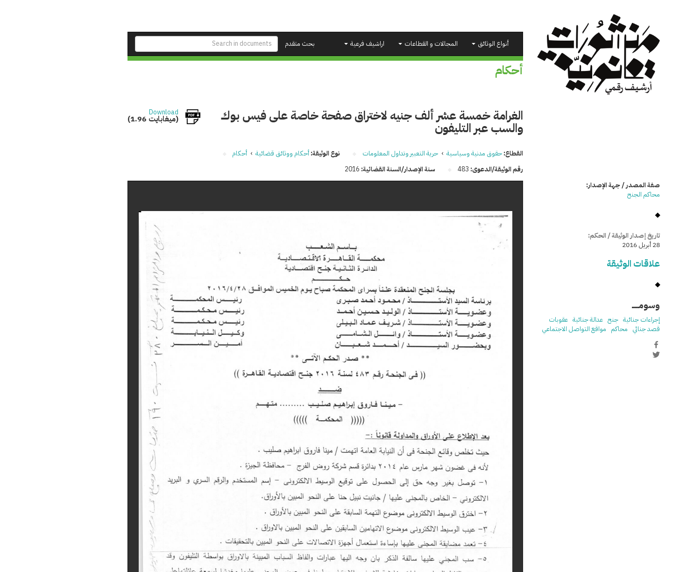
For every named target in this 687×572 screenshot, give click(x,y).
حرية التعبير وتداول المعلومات (350, 153)
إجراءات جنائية (591, 320)
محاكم (569, 329)
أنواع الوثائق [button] (440, 44)
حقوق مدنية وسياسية (424, 153)
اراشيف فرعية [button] (314, 44)
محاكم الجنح (593, 194)
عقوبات (508, 320)
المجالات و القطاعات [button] (378, 44)
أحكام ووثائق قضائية (232, 153)
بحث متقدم (250, 44)
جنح (563, 320)
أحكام (189, 153)
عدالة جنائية (538, 320)
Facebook (606, 344)
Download (113, 112)
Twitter (606, 354)
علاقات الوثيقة (583, 263)
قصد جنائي (596, 329)
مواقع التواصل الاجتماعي (524, 329)
